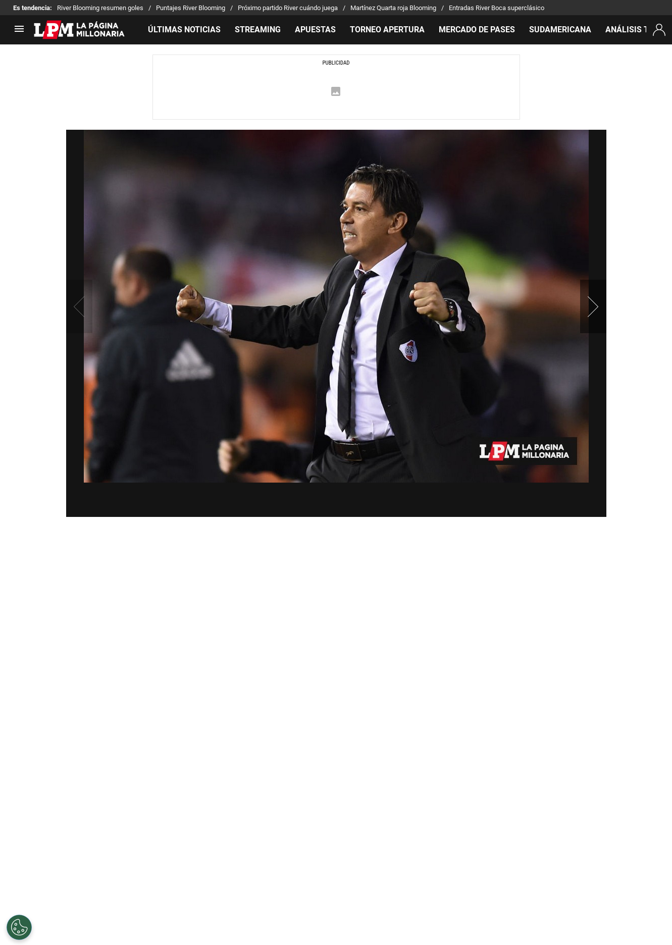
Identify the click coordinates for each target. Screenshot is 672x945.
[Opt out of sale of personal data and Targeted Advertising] (19, 927)
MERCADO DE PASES (477, 29)
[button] (593, 306)
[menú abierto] (19, 32)
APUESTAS (315, 29)
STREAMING (258, 29)
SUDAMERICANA (560, 29)
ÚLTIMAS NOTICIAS (184, 29)
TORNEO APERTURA (387, 29)
